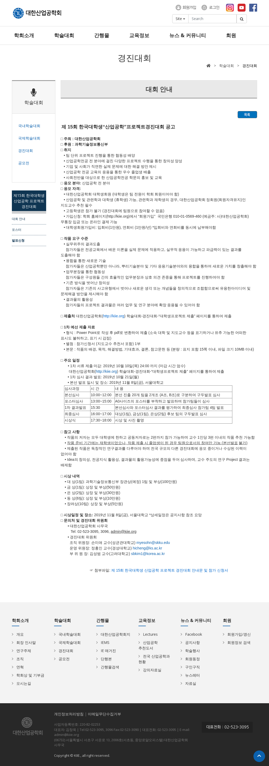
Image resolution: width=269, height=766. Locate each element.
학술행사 (192, 650)
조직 (20, 658)
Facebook (193, 634)
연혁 (20, 666)
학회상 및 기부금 (30, 675)
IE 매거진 (108, 650)
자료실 (190, 683)
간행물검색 (110, 666)
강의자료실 (152, 669)
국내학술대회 (70, 634)
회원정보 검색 (239, 642)
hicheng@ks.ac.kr (147, 548)
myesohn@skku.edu (153, 542)
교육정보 (139, 35)
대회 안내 (18, 219)
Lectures (150, 634)
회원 (231, 35)
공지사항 (192, 642)
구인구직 (192, 666)
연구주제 (23, 650)
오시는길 (23, 683)
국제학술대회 (70, 642)
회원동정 (192, 658)
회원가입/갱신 (239, 634)
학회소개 (24, 35)
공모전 (64, 658)
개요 (20, 634)
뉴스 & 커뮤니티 (187, 35)
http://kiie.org (106, 371)
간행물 (101, 35)
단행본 (106, 658)
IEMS (105, 642)
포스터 (16, 229)
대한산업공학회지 (115, 634)
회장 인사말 (26, 642)
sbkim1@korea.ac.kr (148, 554)
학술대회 (64, 35)
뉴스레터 (192, 675)
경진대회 (66, 650)
